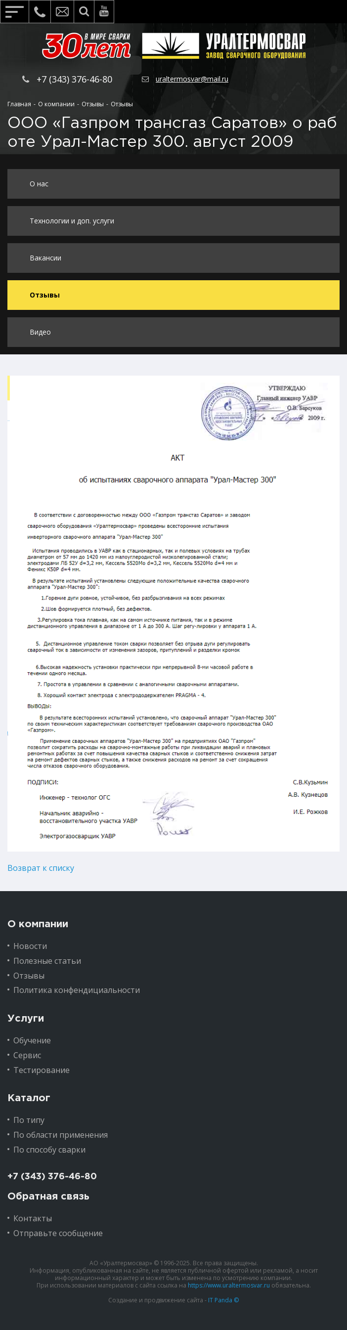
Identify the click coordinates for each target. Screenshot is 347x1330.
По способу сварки (49, 1149)
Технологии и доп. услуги (72, 220)
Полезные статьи (47, 960)
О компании (37, 924)
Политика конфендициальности (76, 990)
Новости (30, 946)
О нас (39, 183)
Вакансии (45, 257)
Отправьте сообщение (58, 1233)
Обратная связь (48, 1196)
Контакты (32, 1218)
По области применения (60, 1134)
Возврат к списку (40, 867)
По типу (28, 1120)
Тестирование (41, 1070)
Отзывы (45, 295)
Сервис (27, 1055)
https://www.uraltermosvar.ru (229, 1285)
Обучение (32, 1040)
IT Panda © (223, 1300)
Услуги (25, 1018)
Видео (40, 332)
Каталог (28, 1098)
